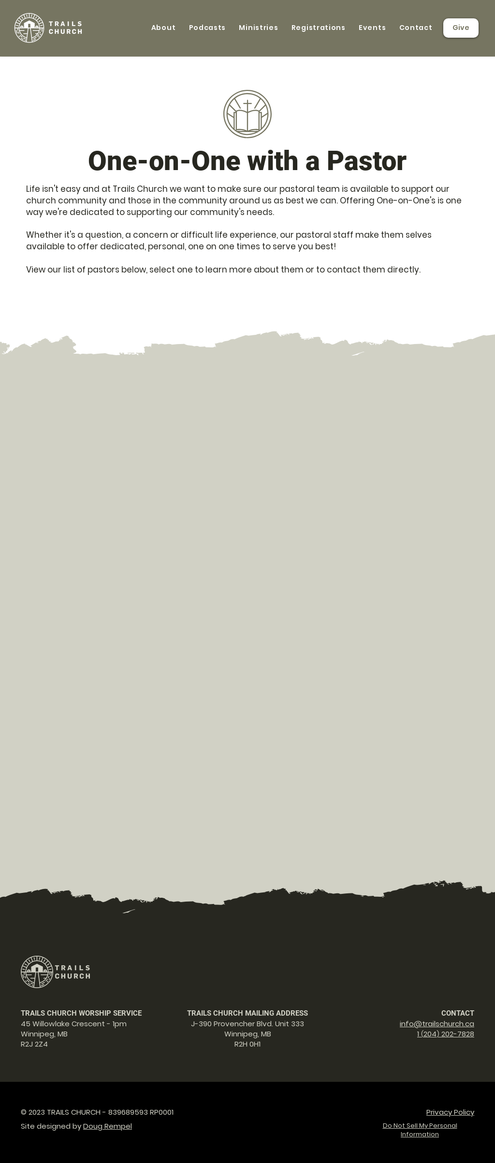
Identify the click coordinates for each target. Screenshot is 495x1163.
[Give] (461, 28)
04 (432, 1034)
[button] (163, 28)
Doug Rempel (107, 1126)
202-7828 (456, 1034)
